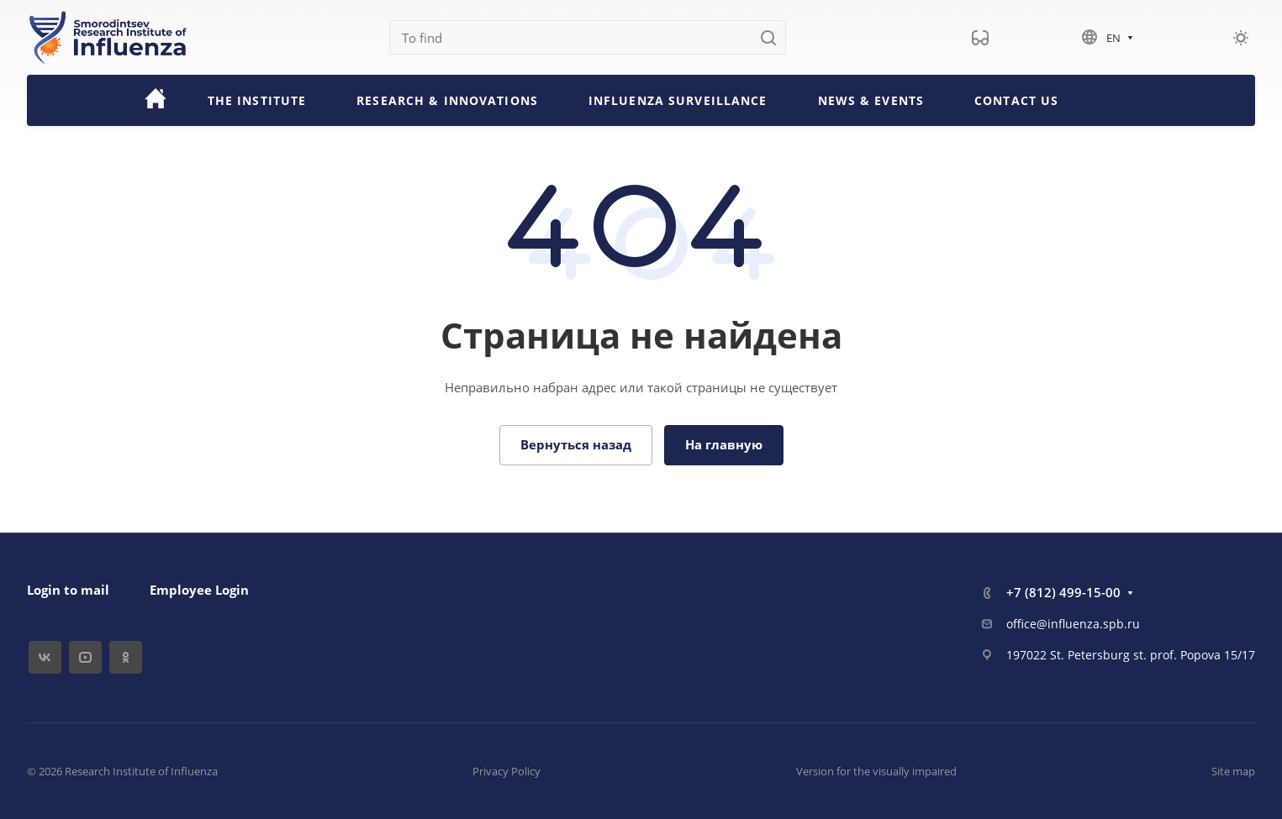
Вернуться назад (575, 444)
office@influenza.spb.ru (1073, 624)
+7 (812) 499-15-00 (1063, 592)
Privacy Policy (506, 771)
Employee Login (199, 589)
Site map (1233, 771)
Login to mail (68, 589)
